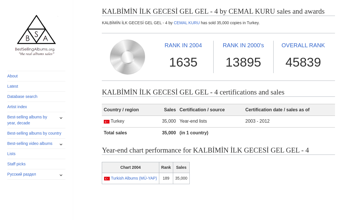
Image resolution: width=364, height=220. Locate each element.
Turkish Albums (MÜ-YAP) (134, 178)
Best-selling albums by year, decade (27, 120)
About (12, 76)
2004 (183, 45)
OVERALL (303, 45)
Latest (12, 86)
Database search (22, 96)
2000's (243, 45)
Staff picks (16, 164)
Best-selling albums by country (34, 133)
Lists (11, 153)
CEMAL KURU (187, 22)
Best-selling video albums (30, 143)
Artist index (17, 106)
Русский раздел (21, 174)
